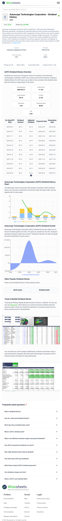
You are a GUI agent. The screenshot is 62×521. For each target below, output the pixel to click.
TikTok (26, 507)
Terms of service (42, 507)
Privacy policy (41, 503)
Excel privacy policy (43, 499)
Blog (25, 499)
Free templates (8, 512)
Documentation (9, 499)
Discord (26, 512)
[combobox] (31, 9)
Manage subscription (10, 516)
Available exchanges (10, 507)
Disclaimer (40, 512)
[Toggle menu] (58, 3)
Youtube (27, 503)
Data (5, 503)
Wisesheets (13, 305)
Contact (27, 516)
